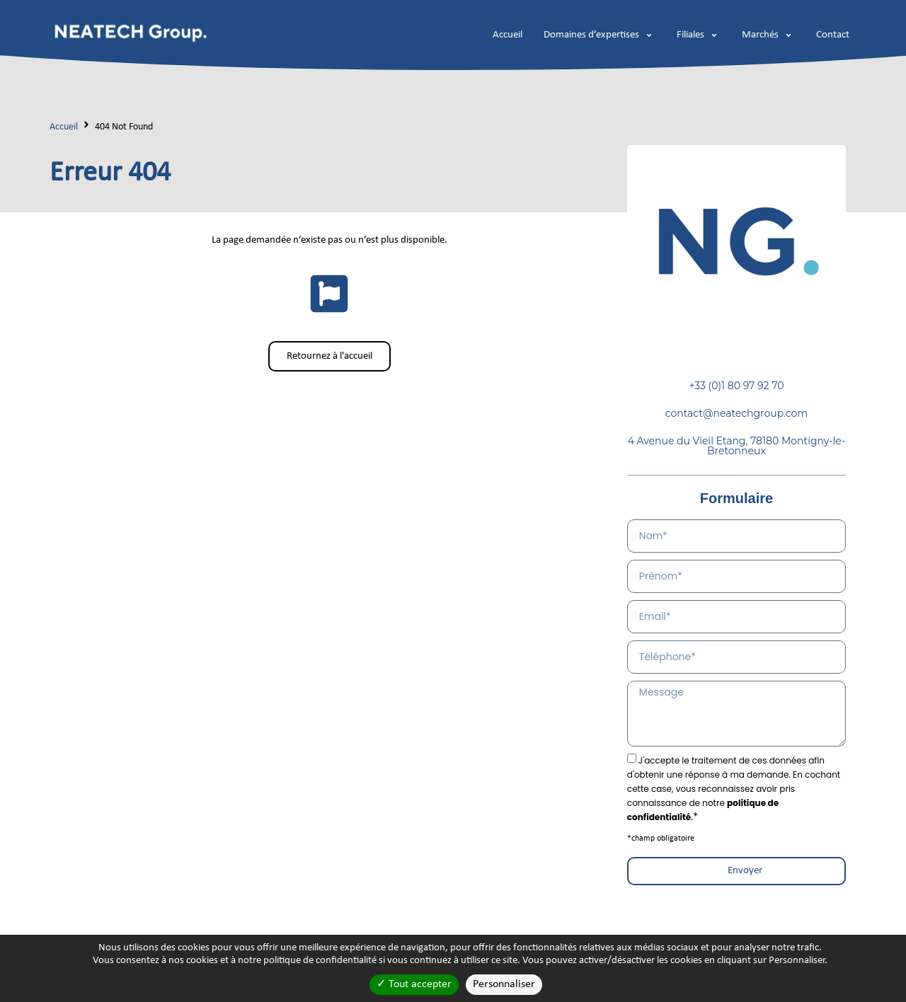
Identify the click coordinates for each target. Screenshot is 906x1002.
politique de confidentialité (320, 960)
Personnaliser (504, 984)
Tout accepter (414, 984)
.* (733, 789)
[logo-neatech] (130, 32)
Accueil (64, 127)
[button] (600, 35)
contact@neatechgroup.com (736, 413)
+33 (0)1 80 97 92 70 (736, 385)
